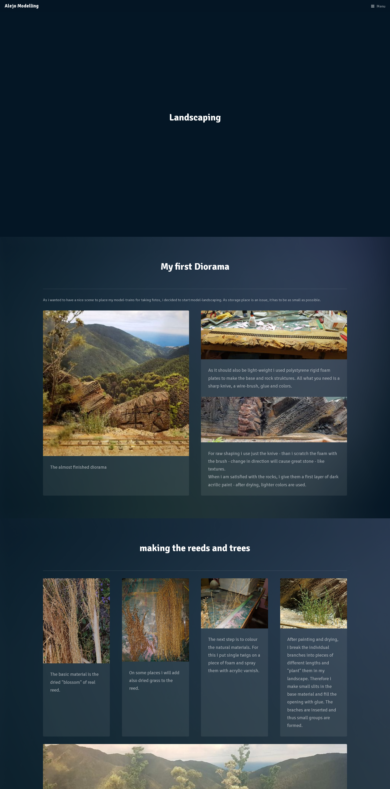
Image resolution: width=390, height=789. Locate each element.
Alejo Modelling (22, 6)
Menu (381, 6)
